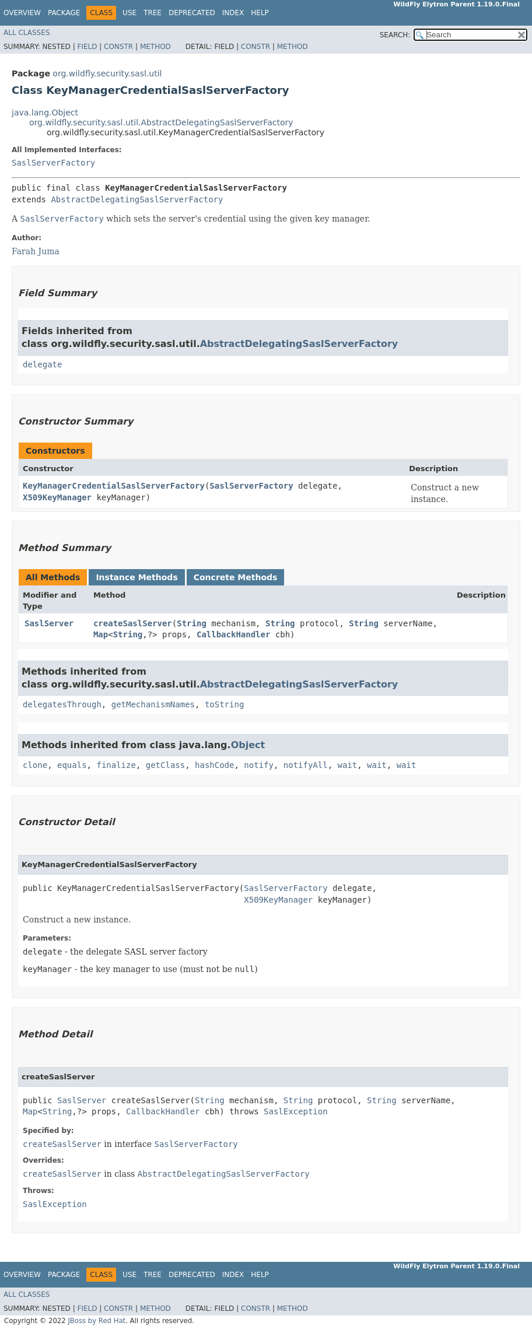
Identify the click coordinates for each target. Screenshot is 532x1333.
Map (100, 634)
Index (233, 13)
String (191, 623)
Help (260, 13)
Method (155, 47)
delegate (42, 364)
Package (64, 13)
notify (259, 765)
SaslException (296, 1111)
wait (348, 765)
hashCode (214, 765)
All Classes (27, 33)
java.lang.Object (45, 112)
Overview (22, 13)
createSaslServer (132, 623)
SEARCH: (395, 35)
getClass (165, 765)
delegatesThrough (62, 704)
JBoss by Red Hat (96, 1321)
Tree (153, 13)
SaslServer (49, 623)
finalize (115, 765)
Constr (118, 47)
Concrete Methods (236, 577)
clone (35, 765)
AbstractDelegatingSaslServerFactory (137, 199)
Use (129, 13)
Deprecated (192, 13)
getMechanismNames (153, 704)
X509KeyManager (57, 497)
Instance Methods (136, 577)
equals (72, 765)
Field (87, 47)
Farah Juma (36, 251)
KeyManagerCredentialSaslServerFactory (114, 485)
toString (224, 704)
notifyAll (306, 765)
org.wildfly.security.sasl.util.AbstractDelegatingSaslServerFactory (161, 122)
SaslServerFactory (53, 162)
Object (248, 744)
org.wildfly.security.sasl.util (107, 73)
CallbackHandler (233, 634)
